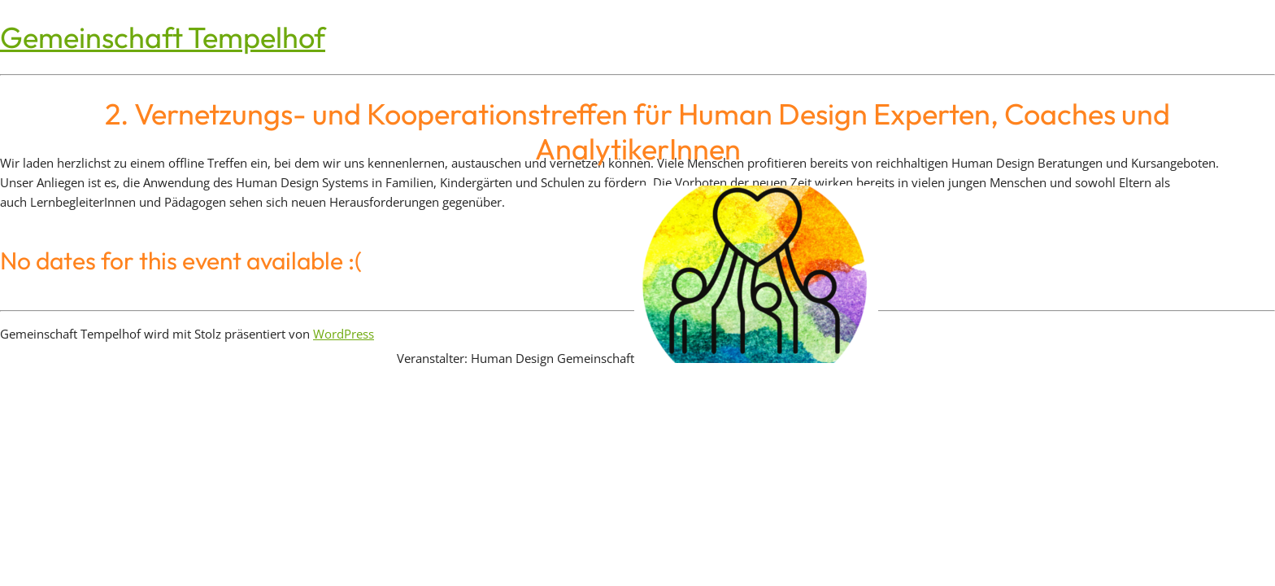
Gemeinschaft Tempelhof (162, 37)
